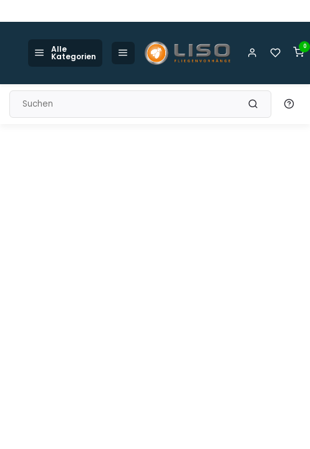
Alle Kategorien (65, 53)
